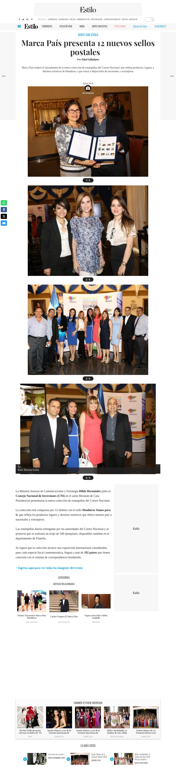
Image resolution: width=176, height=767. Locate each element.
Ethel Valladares (90, 59)
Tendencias (96, 622)
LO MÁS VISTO (88, 745)
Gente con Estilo (32, 622)
